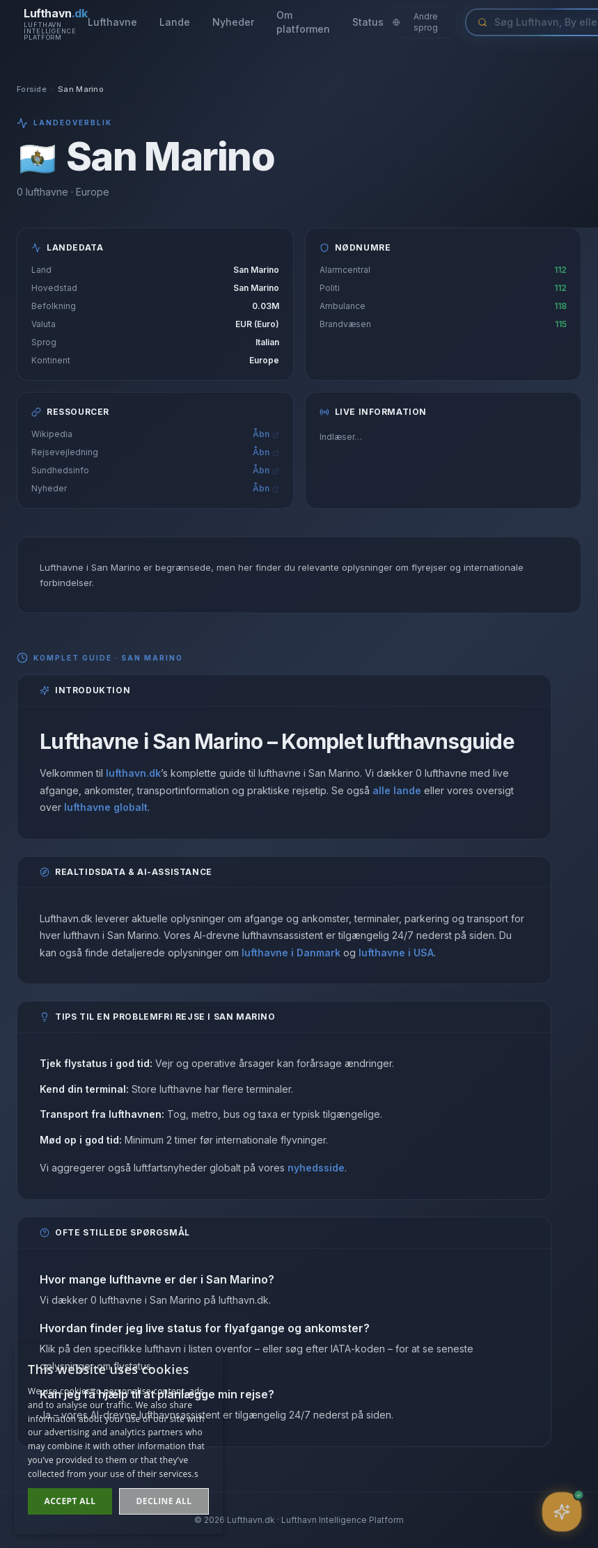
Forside (32, 89)
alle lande (396, 790)
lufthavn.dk (133, 773)
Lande (174, 22)
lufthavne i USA (396, 952)
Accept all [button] (70, 1501)
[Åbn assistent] (561, 1511)
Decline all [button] (164, 1501)
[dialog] (118, 1439)
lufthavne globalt (106, 807)
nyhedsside (316, 1169)
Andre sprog (416, 22)
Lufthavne (112, 22)
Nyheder (233, 22)
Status (368, 22)
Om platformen (303, 22)
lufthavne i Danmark (291, 952)
